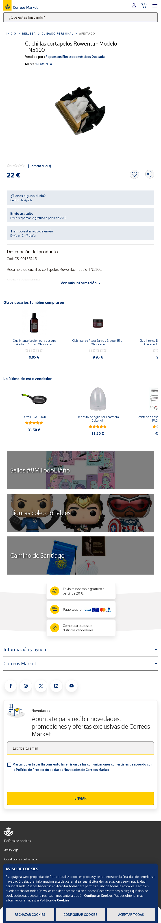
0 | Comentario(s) (38, 166)
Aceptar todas (131, 914)
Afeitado (87, 33)
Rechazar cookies (30, 914)
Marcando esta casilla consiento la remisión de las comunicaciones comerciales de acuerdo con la (82, 767)
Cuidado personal (58, 33)
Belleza (29, 33)
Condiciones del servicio (21, 859)
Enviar (80, 798)
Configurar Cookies (80, 914)
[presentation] (41, 783)
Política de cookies (17, 841)
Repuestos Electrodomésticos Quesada (75, 57)
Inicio (11, 33)
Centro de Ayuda (21, 200)
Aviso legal (11, 850)
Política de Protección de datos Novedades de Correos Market (62, 770)
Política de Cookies (54, 900)
